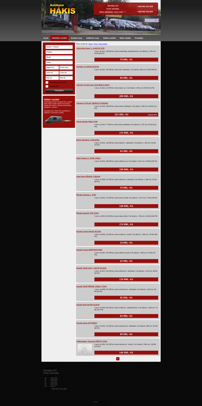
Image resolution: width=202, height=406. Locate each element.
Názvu (90, 44)
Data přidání (103, 44)
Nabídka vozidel (59, 38)
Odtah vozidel (109, 38)
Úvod (45, 38)
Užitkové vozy (92, 38)
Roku (96, 44)
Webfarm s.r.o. (103, 402)
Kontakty (139, 38)
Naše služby (125, 38)
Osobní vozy (76, 38)
